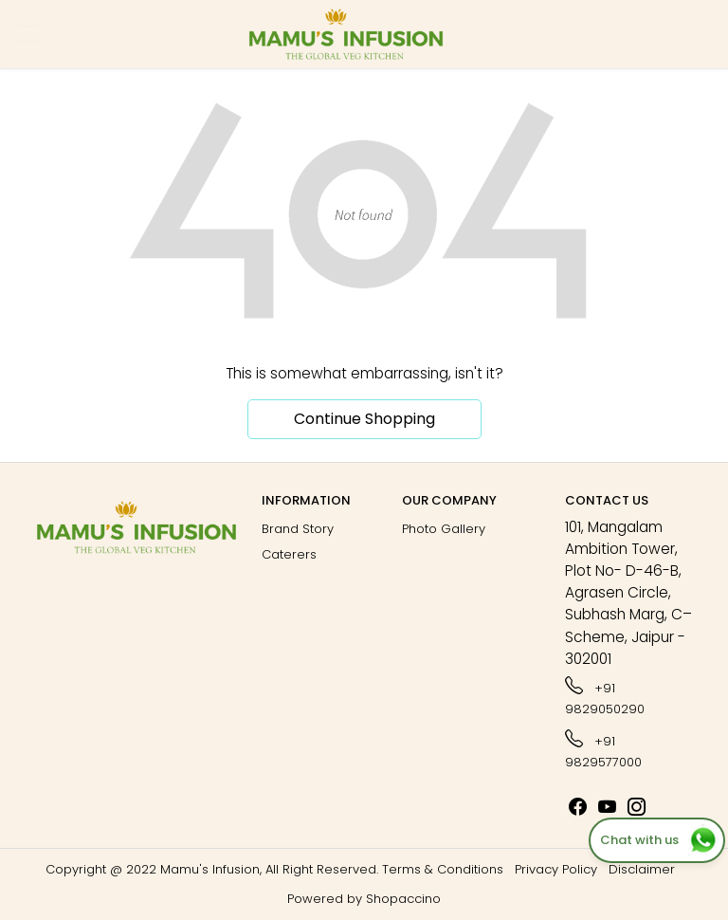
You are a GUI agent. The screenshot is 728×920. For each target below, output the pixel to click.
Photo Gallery (443, 529)
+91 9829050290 (605, 696)
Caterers (289, 554)
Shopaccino (403, 899)
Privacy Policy (556, 869)
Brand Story (298, 529)
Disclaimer (642, 869)
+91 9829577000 (603, 749)
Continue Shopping (364, 419)
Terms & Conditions (442, 869)
